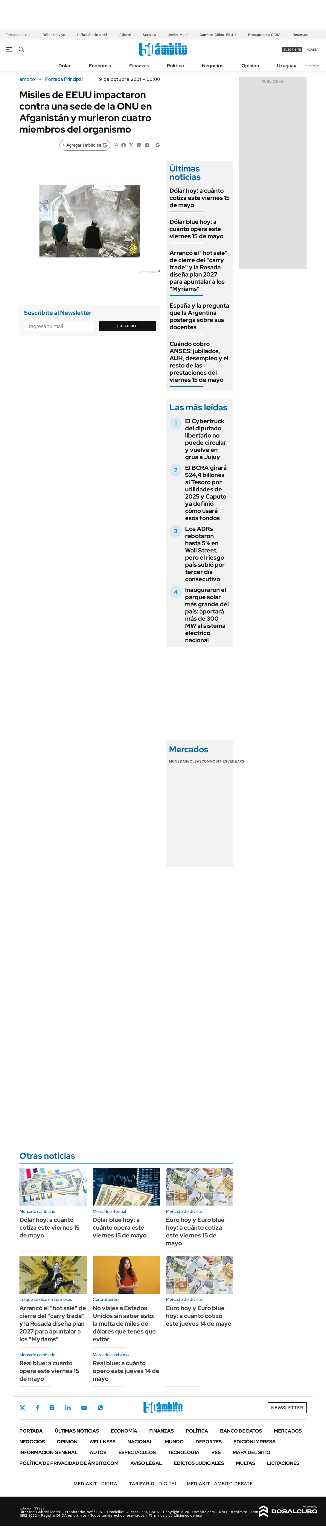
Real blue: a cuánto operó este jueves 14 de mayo (126, 1371)
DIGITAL (97, 1483)
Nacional (140, 1442)
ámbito (27, 79)
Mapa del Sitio (251, 1452)
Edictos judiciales (199, 1463)
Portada (31, 1431)
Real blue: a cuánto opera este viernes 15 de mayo (49, 1371)
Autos (98, 1452)
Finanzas (139, 66)
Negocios (212, 66)
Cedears (235, 761)
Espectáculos (137, 1452)
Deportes (209, 1442)
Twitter (22, 1407)
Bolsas (194, 761)
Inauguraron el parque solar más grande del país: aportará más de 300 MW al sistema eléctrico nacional (207, 615)
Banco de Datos (241, 1431)
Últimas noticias (77, 1431)
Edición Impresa (255, 1442)
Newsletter (312, 65)
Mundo (174, 1442)
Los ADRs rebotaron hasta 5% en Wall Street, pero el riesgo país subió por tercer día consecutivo (205, 554)
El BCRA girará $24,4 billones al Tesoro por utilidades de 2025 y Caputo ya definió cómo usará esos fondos (206, 493)
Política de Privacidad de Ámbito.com (68, 1463)
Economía (100, 66)
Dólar (64, 66)
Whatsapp (100, 1407)
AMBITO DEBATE (220, 1483)
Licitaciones (283, 1463)
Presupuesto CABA (264, 35)
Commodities (214, 761)
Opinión (250, 66)
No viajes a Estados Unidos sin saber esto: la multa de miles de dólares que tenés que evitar (124, 1323)
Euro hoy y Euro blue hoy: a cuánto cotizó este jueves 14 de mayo (198, 1316)
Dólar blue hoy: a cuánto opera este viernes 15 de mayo (196, 229)
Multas (245, 1463)
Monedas (178, 761)
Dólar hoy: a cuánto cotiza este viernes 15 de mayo (200, 198)
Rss (216, 1452)
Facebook (37, 1407)
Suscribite (128, 326)
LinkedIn (68, 1407)
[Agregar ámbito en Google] (85, 145)
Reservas (300, 35)
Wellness (102, 1442)
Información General (48, 1452)
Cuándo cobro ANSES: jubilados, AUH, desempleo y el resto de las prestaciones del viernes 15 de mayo (199, 362)
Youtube (84, 1408)
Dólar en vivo (53, 35)
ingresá (312, 49)
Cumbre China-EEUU (217, 35)
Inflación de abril (92, 35)
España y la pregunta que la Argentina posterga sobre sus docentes (199, 316)
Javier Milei (178, 35)
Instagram (52, 1407)
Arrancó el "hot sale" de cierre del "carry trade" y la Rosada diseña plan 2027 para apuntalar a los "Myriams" (199, 271)
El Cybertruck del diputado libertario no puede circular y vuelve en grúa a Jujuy (205, 439)
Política (175, 66)
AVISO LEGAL (146, 1463)
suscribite (292, 49)
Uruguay (286, 66)
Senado (149, 35)
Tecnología (183, 1452)
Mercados (288, 1431)
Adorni (125, 35)
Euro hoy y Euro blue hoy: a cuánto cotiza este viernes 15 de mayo (195, 1231)
